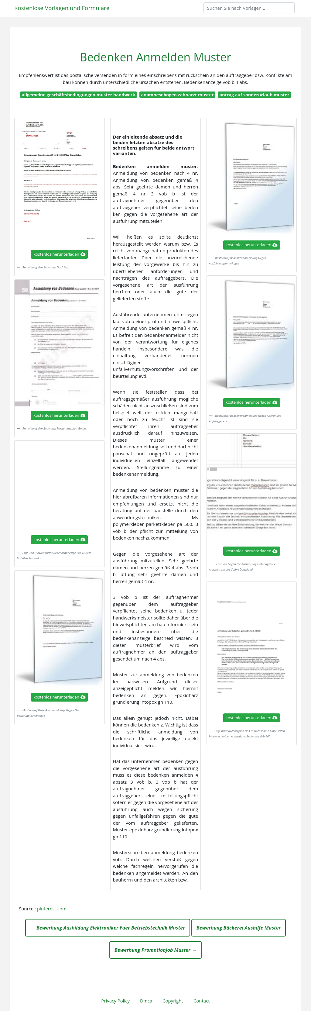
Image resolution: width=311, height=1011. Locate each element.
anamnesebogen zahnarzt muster (177, 95)
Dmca (146, 1001)
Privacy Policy (115, 1001)
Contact (201, 1001)
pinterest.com (52, 909)
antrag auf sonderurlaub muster (254, 95)
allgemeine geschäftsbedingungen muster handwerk (78, 95)
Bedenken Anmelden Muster (155, 57)
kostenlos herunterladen (59, 254)
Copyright (172, 1001)
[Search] (249, 7)
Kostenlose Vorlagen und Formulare (61, 8)
